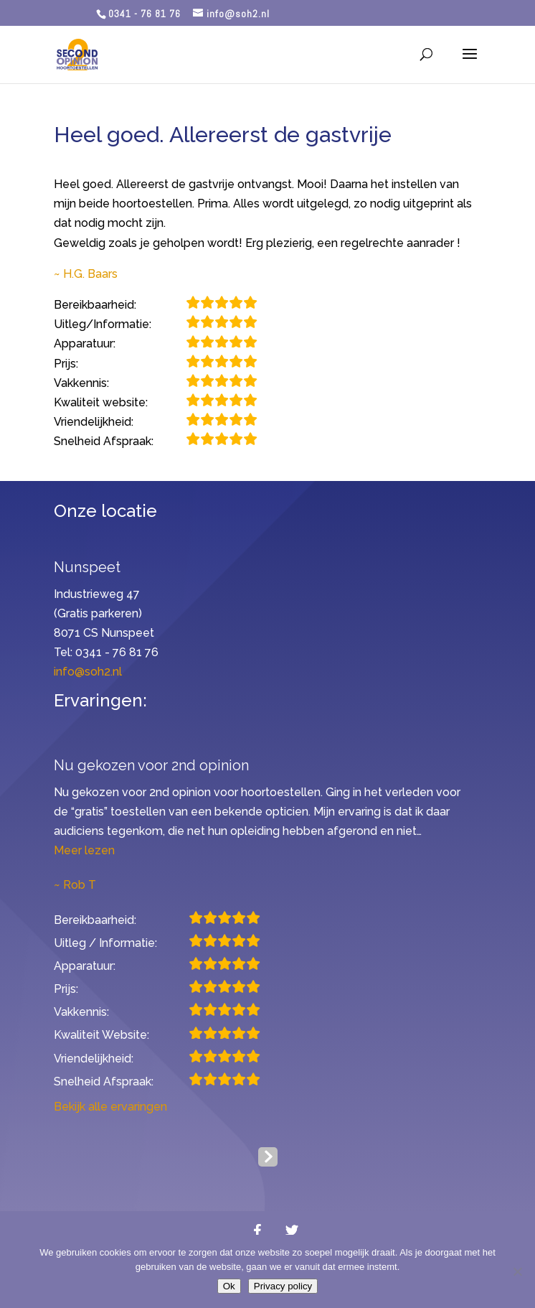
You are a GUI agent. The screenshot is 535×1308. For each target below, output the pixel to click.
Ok (229, 1286)
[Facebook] (257, 1230)
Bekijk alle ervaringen (110, 1106)
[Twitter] (292, 1230)
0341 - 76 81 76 (144, 13)
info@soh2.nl (88, 671)
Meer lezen (84, 850)
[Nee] (517, 1271)
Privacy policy (283, 1286)
